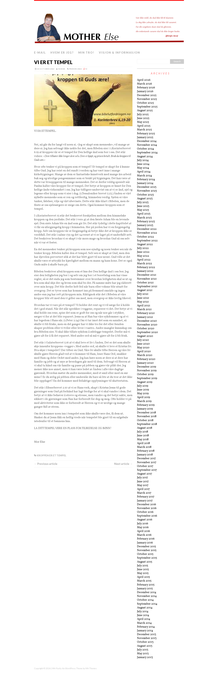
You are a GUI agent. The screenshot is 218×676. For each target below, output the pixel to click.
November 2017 (146, 462)
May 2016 (143, 527)
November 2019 (147, 371)
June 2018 (143, 436)
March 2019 (144, 401)
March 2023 (144, 218)
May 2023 (143, 210)
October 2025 (145, 103)
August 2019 (144, 382)
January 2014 (145, 631)
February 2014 (146, 627)
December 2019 (146, 367)
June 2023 (143, 206)
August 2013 (144, 646)
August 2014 (144, 608)
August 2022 (145, 244)
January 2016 (145, 543)
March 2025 (144, 130)
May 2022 (143, 256)
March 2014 (144, 623)
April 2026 (143, 80)
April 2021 (143, 306)
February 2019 (146, 405)
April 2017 (143, 489)
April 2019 (143, 397)
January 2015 (145, 589)
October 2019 (145, 374)
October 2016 (145, 512)
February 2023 (146, 221)
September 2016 (147, 516)
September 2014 (147, 604)
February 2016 (146, 539)
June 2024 (143, 164)
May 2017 (142, 485)
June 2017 (143, 482)
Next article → (123, 463)
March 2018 (144, 447)
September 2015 (147, 558)
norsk (61, 69)
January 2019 (145, 409)
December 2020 (147, 321)
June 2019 (143, 390)
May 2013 (143, 654)
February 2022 (146, 267)
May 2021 (143, 302)
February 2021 (146, 313)
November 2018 (146, 416)
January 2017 (145, 501)
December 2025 (146, 95)
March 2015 (144, 581)
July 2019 (142, 386)
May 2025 (143, 122)
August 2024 (145, 156)
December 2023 (146, 187)
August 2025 (145, 110)
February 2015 (145, 585)
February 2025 (146, 134)
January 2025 (145, 137)
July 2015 (142, 566)
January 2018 (145, 455)
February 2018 (145, 451)
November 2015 (146, 550)
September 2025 (147, 107)
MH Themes (91, 668)
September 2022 (147, 241)
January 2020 (145, 363)
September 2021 (147, 286)
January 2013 (145, 657)
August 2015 (144, 562)
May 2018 (143, 439)
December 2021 (146, 275)
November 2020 (147, 325)
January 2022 (145, 271)
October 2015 (145, 554)
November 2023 (147, 191)
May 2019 (143, 393)
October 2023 (145, 195)
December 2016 (146, 504)
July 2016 (142, 524)
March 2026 (144, 84)
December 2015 (146, 546)
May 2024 (143, 168)
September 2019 (147, 378)
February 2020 (146, 359)
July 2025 (143, 114)
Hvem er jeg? (62, 52)
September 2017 (147, 470)
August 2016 (144, 520)
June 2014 (143, 615)
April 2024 (143, 172)
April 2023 (143, 214)
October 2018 (145, 420)
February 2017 (145, 497)
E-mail (40, 52)
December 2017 (146, 458)
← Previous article (45, 463)
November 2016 (147, 508)
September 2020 (147, 332)
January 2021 (145, 317)
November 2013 (147, 638)
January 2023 (145, 225)
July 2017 (142, 478)
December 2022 (147, 229)
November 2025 (147, 99)
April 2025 (143, 126)
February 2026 (146, 88)
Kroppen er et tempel (51, 455)
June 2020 (143, 344)
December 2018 (146, 413)
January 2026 (145, 91)
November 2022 (147, 233)
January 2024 (145, 183)
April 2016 (143, 531)
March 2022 (144, 264)
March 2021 (144, 309)
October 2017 (145, 466)
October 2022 (145, 237)
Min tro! (86, 52)
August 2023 (145, 199)
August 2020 (145, 336)
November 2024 (147, 145)
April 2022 (143, 260)
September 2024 (147, 153)
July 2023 (143, 202)
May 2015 (143, 573)
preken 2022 (75, 69)
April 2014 (143, 619)
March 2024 (144, 176)
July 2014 (142, 611)
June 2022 (143, 252)
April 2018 (143, 443)
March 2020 (144, 355)
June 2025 (143, 118)
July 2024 (143, 160)
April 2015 (143, 577)
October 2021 (145, 283)
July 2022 (143, 248)
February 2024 (146, 179)
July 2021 (142, 294)
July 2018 (142, 432)
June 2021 (143, 298)
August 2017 (144, 474)
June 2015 (143, 569)
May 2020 (143, 348)
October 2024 (145, 149)
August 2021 (144, 290)
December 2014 (146, 592)
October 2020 (145, 328)
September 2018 (147, 424)
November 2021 (147, 279)
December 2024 (147, 141)
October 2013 (145, 642)
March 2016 (144, 535)
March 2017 (144, 493)
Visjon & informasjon (119, 52)
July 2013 (142, 650)
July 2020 (143, 340)
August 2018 (144, 428)
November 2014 (147, 596)
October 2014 (145, 600)
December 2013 (146, 634)
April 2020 (144, 351)
